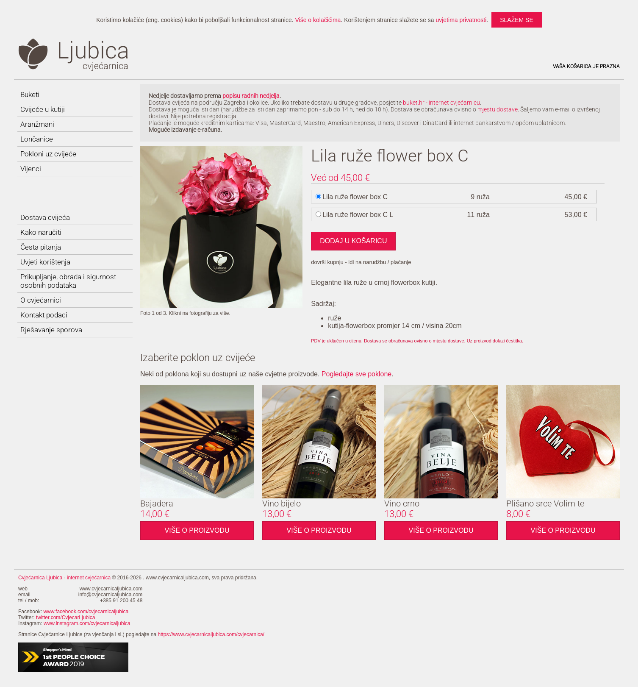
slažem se (516, 20)
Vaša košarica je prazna (586, 67)
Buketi (29, 94)
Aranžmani (37, 124)
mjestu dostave (497, 109)
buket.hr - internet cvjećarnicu (441, 102)
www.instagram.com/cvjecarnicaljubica (87, 623)
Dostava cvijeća (45, 217)
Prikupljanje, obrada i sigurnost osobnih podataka (68, 281)
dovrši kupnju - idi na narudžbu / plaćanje (361, 262)
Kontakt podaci (43, 315)
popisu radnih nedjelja (251, 95)
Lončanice (36, 139)
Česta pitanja (40, 247)
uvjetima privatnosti (461, 20)
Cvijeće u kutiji (42, 109)
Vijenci (30, 168)
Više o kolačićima (318, 20)
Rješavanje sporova (51, 329)
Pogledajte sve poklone (356, 374)
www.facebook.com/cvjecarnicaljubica (85, 612)
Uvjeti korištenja (45, 262)
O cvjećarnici (40, 300)
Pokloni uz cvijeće (48, 154)
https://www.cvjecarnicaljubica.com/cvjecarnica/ (211, 634)
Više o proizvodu (197, 530)
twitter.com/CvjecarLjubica (65, 617)
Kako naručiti (40, 232)
